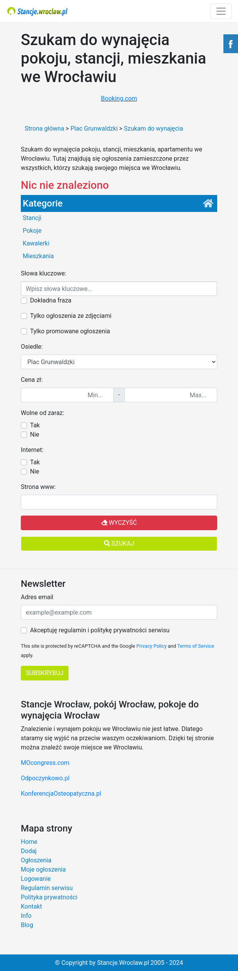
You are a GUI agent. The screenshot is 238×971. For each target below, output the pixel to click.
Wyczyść (119, 522)
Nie (34, 434)
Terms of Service (195, 646)
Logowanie (36, 878)
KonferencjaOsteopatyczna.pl (61, 793)
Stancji (32, 218)
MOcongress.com (45, 762)
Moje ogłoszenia (43, 869)
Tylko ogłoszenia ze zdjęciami (70, 315)
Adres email (37, 597)
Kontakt (31, 906)
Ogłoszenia (36, 860)
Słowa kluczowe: (43, 273)
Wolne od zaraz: (42, 413)
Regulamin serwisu (47, 888)
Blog (27, 925)
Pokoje (32, 230)
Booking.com (119, 98)
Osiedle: (32, 346)
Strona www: (38, 487)
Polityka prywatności (49, 897)
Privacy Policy (151, 646)
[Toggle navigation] (221, 11)
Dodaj (29, 851)
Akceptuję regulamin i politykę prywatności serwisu (99, 630)
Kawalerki (36, 243)
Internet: (32, 450)
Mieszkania (38, 256)
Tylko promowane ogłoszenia (70, 331)
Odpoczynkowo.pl (45, 778)
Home (29, 841)
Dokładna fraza (50, 300)
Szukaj (119, 543)
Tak (35, 425)
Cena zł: (32, 379)
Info (26, 915)
